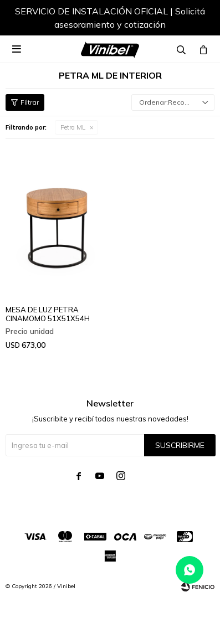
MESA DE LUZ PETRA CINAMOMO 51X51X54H (48, 314)
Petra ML (72, 127)
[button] (195, 19)
